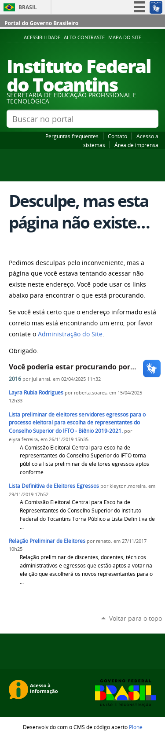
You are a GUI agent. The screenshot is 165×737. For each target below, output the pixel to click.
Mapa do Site (124, 37)
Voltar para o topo (135, 618)
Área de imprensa (136, 144)
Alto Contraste (84, 37)
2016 (15, 379)
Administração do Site (70, 334)
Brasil (27, 7)
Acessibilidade (42, 37)
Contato (117, 136)
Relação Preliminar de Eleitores (47, 541)
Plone (136, 726)
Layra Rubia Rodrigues (36, 392)
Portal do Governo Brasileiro (41, 23)
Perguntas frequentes (72, 136)
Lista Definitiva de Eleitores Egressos (54, 486)
